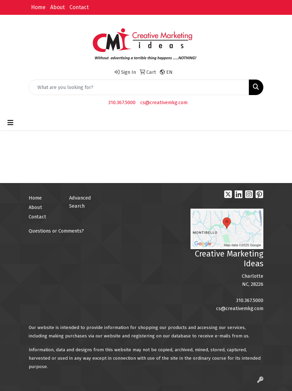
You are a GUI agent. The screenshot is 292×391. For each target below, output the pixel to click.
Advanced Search (80, 202)
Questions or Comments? (56, 231)
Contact (79, 7)
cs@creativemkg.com (163, 102)
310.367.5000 (122, 102)
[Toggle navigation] (10, 122)
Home (38, 7)
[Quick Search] (139, 87)
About (57, 7)
